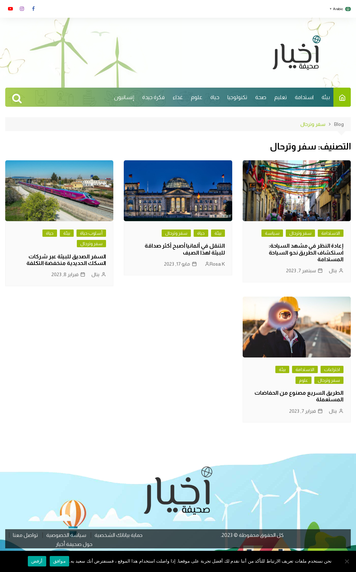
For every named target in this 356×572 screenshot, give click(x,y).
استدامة (304, 97)
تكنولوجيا (237, 97)
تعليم (280, 97)
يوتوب (10, 8)
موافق (59, 561)
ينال (333, 270)
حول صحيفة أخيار (74, 544)
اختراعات (332, 369)
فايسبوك (33, 8)
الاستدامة (330, 233)
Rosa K (217, 264)
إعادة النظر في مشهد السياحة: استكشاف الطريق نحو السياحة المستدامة (306, 252)
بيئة (326, 97)
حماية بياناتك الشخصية (119, 535)
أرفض (37, 561)
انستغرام (22, 8)
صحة (260, 97)
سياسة (272, 233)
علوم (196, 97)
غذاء (178, 97)
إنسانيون (124, 97)
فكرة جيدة (153, 97)
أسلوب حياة (91, 233)
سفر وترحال (300, 233)
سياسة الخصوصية (66, 535)
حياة (214, 97)
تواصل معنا (25, 535)
